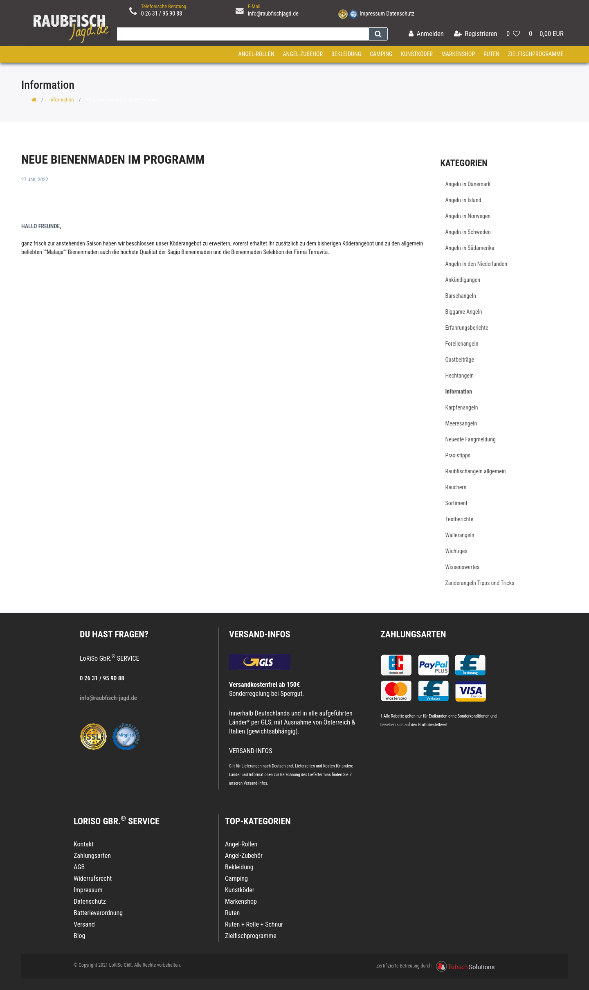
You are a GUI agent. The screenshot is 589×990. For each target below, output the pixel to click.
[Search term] (241, 33)
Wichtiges (456, 551)
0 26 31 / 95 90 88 (161, 13)
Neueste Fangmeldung (470, 439)
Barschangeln (460, 295)
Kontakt (84, 844)
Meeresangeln (461, 423)
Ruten (491, 54)
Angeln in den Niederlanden (476, 264)
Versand (84, 924)
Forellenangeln (462, 343)
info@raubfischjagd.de (273, 13)
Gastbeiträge (459, 359)
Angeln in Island (463, 200)
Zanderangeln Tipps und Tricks (480, 583)
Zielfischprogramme (536, 54)
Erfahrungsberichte (466, 327)
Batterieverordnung (98, 913)
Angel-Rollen (256, 54)
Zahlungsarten (413, 634)
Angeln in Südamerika (470, 248)
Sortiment (456, 503)
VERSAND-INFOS (259, 634)
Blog (79, 936)
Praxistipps (458, 455)
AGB (79, 867)
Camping (381, 54)
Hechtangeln (459, 375)
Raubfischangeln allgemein (475, 471)
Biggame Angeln (463, 311)
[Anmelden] (426, 34)
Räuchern (456, 487)
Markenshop (458, 54)
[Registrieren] (476, 34)
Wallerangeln (459, 535)
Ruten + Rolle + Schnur (254, 924)
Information (61, 100)
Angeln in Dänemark (468, 184)
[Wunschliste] (513, 34)
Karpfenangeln (461, 407)
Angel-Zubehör (303, 54)
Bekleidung (346, 54)
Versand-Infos (255, 783)
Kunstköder (417, 54)
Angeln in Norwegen (468, 216)
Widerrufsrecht (93, 878)
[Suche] (378, 33)
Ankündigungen (463, 280)
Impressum (372, 13)
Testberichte (459, 519)
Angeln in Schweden (468, 232)
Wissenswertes (462, 567)
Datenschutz (400, 13)
